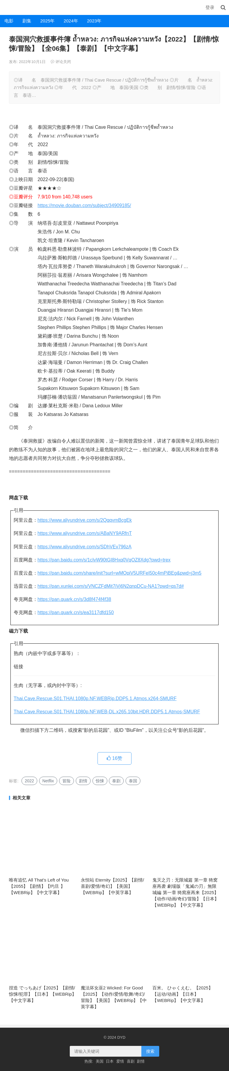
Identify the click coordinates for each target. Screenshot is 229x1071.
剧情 (83, 780)
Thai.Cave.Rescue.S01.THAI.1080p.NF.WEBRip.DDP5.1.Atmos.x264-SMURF (95, 698)
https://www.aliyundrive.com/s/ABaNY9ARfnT (85, 533)
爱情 (120, 1061)
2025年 (47, 20)
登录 (209, 7)
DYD (6, 7)
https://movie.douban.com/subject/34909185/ (84, 205)
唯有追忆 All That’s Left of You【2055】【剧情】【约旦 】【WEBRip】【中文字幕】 (39, 886)
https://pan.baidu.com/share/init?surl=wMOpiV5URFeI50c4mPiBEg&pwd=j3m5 (120, 573)
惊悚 (100, 780)
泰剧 (116, 780)
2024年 (71, 20)
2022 (29, 780)
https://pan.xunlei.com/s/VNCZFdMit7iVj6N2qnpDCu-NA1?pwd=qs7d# (111, 586)
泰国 (133, 780)
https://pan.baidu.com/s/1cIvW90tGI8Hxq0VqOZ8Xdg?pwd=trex (104, 559)
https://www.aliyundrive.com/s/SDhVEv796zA (84, 546)
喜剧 (130, 1061)
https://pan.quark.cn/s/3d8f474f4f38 (74, 599)
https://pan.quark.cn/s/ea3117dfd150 (76, 612)
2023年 (94, 20)
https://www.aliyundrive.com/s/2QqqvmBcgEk (85, 520)
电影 (8, 20)
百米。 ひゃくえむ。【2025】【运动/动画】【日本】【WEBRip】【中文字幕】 (182, 994)
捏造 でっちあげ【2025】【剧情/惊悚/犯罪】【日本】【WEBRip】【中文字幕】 (42, 994)
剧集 (26, 20)
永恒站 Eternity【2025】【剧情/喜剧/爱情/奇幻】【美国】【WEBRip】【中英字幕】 (112, 886)
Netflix (48, 780)
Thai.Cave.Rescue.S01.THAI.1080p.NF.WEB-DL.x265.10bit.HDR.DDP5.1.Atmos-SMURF (107, 711)
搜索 (150, 1051)
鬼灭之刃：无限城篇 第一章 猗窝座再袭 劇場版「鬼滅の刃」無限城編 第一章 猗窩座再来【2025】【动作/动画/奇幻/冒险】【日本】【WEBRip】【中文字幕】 (185, 892)
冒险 (66, 780)
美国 (99, 1061)
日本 (110, 1061)
